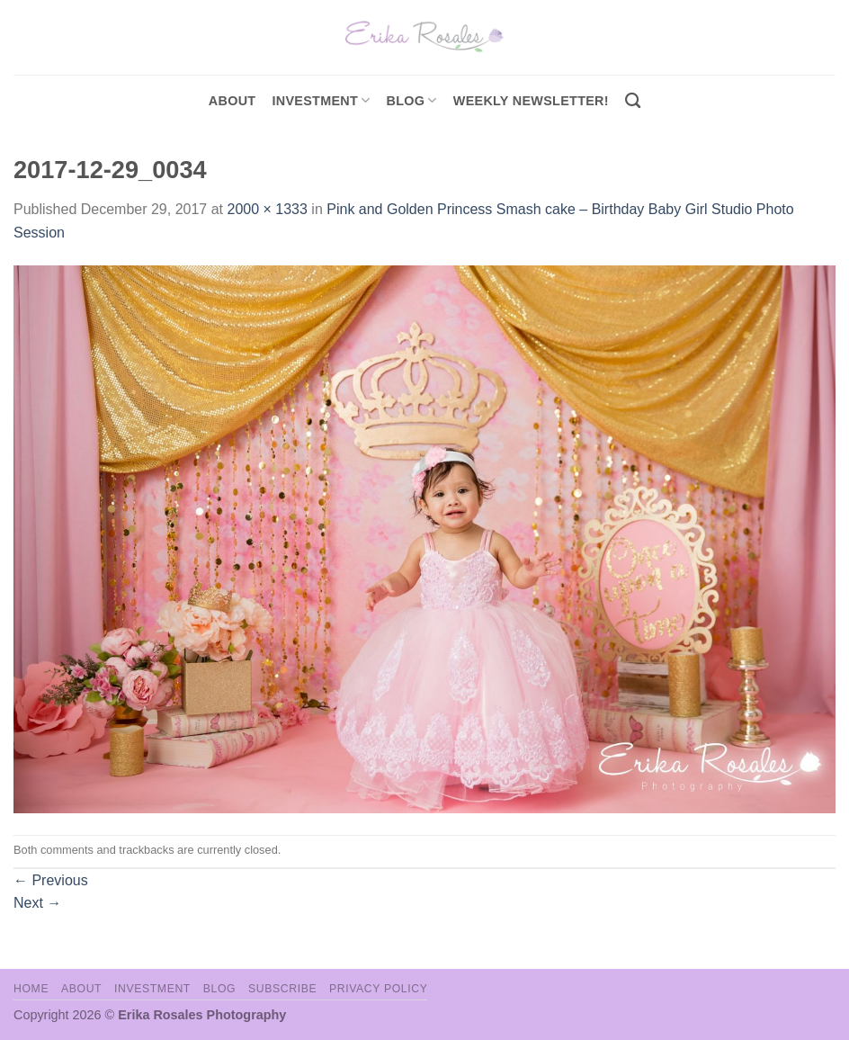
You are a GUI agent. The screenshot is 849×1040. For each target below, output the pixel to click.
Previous (50, 880)
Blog (412, 100)
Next (37, 902)
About (232, 101)
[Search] (632, 101)
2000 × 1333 (267, 209)
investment (321, 100)
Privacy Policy (378, 988)
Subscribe (282, 988)
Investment (152, 988)
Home (31, 988)
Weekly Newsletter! (531, 101)
